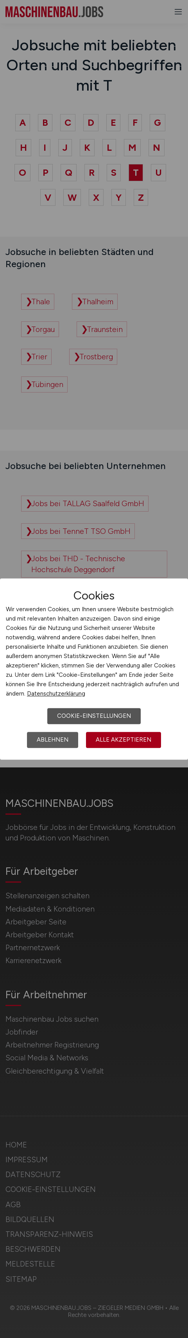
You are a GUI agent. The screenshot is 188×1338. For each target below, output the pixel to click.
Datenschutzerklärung (56, 693)
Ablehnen (52, 739)
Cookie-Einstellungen (94, 715)
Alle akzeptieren (123, 739)
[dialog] (94, 669)
